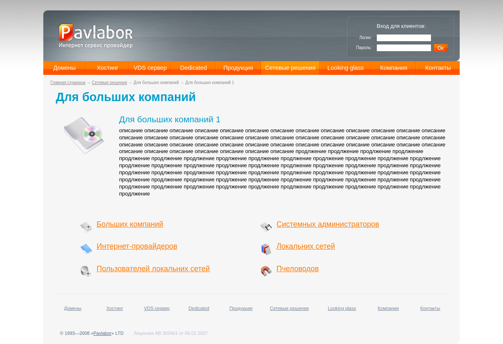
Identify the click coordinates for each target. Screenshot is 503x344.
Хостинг (107, 67)
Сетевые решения (290, 67)
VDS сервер (150, 67)
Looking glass (345, 67)
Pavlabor (102, 333)
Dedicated (193, 67)
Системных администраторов (327, 224)
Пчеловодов (297, 269)
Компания (393, 67)
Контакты (438, 67)
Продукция (239, 67)
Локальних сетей (305, 246)
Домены (64, 67)
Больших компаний (130, 224)
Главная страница (67, 82)
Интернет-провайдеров (137, 246)
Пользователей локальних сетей (153, 269)
